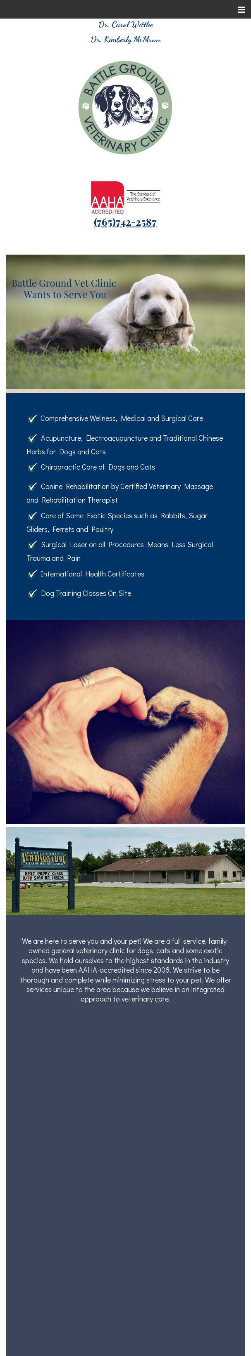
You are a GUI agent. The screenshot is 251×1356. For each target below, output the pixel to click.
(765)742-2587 (125, 221)
